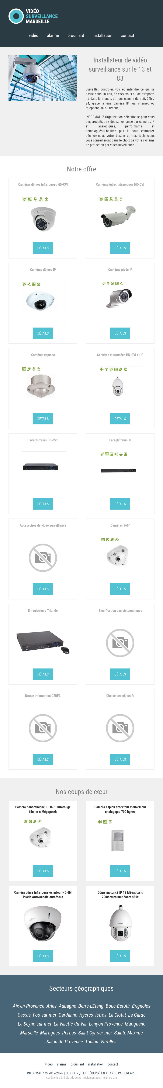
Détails (43, 248)
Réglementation (92, 1077)
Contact (127, 35)
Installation (102, 35)
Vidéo (33, 35)
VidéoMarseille (33, 16)
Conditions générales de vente (64, 1077)
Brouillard (75, 35)
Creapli (130, 1073)
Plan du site (110, 1077)
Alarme (53, 35)
